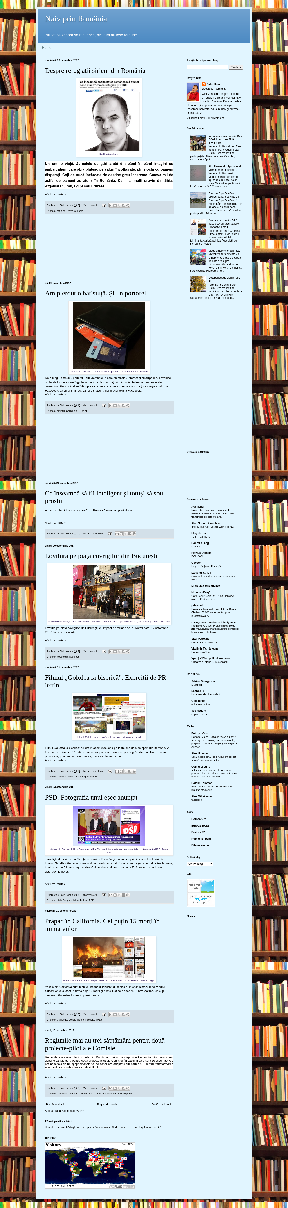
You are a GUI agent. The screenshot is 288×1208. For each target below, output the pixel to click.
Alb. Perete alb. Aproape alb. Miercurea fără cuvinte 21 (226, 168)
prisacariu (197, 605)
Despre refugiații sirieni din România (95, 70)
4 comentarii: (90, 405)
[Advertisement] (109, 248)
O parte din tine (200, 714)
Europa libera (200, 825)
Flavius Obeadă (201, 552)
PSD (91, 900)
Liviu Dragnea (64, 900)
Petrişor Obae (200, 733)
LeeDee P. (197, 691)
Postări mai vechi (162, 1104)
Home (47, 48)
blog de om (198, 533)
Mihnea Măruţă (200, 592)
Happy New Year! (201, 652)
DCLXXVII (197, 556)
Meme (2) (196, 546)
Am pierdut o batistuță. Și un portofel (95, 293)
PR (97, 776)
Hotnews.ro (198, 819)
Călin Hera (213, 84)
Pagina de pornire (108, 1104)
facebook (196, 799)
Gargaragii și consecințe (205, 642)
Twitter (99, 1019)
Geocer (196, 562)
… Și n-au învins (200, 536)
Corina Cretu (86, 1093)
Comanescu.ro (200, 766)
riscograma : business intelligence (213, 622)
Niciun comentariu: (93, 533)
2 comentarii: (90, 205)
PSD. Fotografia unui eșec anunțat (91, 797)
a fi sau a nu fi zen (201, 704)
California (62, 1019)
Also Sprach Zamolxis (205, 523)
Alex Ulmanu (199, 753)
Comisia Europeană (67, 1093)
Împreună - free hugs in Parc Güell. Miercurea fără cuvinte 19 (226, 139)
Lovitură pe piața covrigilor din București (101, 555)
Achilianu (197, 506)
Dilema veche (200, 845)
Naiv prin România (76, 18)
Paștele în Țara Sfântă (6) (206, 566)
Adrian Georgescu (203, 681)
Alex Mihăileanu (201, 796)
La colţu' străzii (201, 572)
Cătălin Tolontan (201, 783)
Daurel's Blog (200, 543)
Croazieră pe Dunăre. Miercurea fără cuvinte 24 (224, 195)
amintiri (61, 411)
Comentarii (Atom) (73, 1110)
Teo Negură (198, 710)
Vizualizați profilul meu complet (205, 118)
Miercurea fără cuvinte (205, 586)
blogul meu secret (148, 1127)
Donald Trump (76, 1019)
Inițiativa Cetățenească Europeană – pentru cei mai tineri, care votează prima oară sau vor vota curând (214, 773)
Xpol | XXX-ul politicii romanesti (211, 658)
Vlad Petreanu (200, 638)
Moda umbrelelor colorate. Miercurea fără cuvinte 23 (224, 252)
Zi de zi (83, 411)
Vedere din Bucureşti (68, 656)
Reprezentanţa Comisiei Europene (113, 1093)
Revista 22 (198, 832)
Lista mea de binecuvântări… (208, 694)
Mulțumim (196, 684)
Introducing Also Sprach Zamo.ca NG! (212, 526)
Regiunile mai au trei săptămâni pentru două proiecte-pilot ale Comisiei (105, 1044)
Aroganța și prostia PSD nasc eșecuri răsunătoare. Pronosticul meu (224, 224)
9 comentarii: (90, 894)
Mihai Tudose (80, 900)
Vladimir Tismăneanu (205, 648)
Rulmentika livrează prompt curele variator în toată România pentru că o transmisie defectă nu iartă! (212, 513)
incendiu (89, 1019)
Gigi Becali (88, 776)
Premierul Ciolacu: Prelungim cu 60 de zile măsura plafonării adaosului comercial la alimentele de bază (215, 629)
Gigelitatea (198, 700)
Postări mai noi (55, 1104)
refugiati (61, 211)
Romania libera (75, 211)
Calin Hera (72, 411)
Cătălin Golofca (65, 776)
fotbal (78, 776)
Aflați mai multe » (55, 194)
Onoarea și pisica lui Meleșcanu (209, 662)
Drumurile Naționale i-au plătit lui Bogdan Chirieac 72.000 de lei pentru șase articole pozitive (214, 612)
